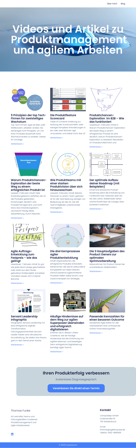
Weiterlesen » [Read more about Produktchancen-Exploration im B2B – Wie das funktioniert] (96, 146)
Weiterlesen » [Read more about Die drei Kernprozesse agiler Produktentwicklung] (56, 282)
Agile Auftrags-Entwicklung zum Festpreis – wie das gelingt (24, 256)
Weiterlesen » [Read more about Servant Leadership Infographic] (17, 344)
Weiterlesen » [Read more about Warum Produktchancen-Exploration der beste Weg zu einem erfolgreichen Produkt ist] (17, 218)
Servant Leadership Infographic (24, 318)
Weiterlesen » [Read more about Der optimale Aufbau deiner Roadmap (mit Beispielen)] (96, 208)
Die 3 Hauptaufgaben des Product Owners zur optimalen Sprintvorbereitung (107, 256)
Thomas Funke (20, 410)
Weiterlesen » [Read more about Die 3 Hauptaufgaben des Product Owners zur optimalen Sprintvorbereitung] (96, 271)
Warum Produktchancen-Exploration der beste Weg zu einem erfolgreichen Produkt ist (28, 185)
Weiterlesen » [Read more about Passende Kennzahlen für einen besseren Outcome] (96, 332)
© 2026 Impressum (68, 445)
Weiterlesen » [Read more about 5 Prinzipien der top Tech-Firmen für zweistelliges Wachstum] (17, 143)
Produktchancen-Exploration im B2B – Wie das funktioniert (107, 118)
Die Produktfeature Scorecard (63, 116)
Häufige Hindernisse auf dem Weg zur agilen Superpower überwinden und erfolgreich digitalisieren (67, 323)
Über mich (112, 3)
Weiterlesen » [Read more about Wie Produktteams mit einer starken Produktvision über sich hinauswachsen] (56, 212)
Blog (123, 3)
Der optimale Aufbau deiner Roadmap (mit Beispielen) (104, 183)
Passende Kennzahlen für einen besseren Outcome (107, 318)
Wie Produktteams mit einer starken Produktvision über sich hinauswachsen (66, 185)
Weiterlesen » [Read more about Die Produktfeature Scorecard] (56, 137)
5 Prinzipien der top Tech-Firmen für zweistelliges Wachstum (28, 118)
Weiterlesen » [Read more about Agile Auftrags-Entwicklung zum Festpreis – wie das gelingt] (17, 283)
